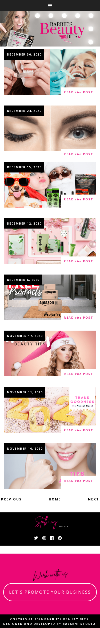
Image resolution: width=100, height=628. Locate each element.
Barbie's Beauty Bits (66, 619)
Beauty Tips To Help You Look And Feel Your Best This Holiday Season (50, 357)
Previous (11, 499)
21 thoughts (20, 376)
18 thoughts (20, 201)
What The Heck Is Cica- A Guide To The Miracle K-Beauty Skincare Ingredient (50, 244)
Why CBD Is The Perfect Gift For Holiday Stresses (50, 185)
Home (55, 499)
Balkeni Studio (79, 624)
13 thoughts (20, 156)
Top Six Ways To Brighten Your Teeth (50, 466)
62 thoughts (20, 320)
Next (93, 499)
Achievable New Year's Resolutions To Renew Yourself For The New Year (50, 413)
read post (78, 92)
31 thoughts (20, 483)
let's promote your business (50, 592)
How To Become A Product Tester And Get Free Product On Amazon (50, 300)
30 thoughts (20, 263)
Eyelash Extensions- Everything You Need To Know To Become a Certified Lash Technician (50, 134)
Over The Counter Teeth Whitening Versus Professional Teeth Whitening (50, 75)
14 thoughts (20, 94)
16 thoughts (20, 432)
